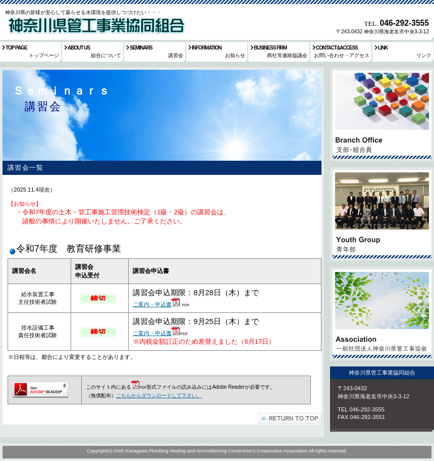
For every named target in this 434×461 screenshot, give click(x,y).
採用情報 (382, 214)
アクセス (382, 313)
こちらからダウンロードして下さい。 (159, 395)
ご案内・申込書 (152, 304)
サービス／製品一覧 (382, 114)
